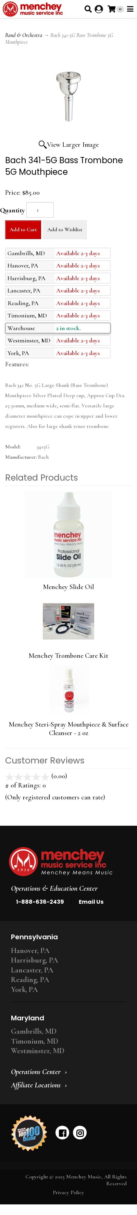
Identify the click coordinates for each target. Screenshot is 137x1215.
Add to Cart (23, 229)
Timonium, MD (34, 1041)
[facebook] (62, 1132)
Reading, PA (30, 979)
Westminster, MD (37, 1050)
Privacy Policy (68, 1192)
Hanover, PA (30, 950)
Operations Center (36, 1071)
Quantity (12, 210)
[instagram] (80, 1132)
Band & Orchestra (23, 35)
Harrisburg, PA (34, 960)
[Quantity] (40, 210)
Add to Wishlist (64, 229)
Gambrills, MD (34, 1031)
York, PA (24, 989)
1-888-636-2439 (40, 902)
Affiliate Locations (36, 1085)
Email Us (91, 902)
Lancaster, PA (32, 970)
